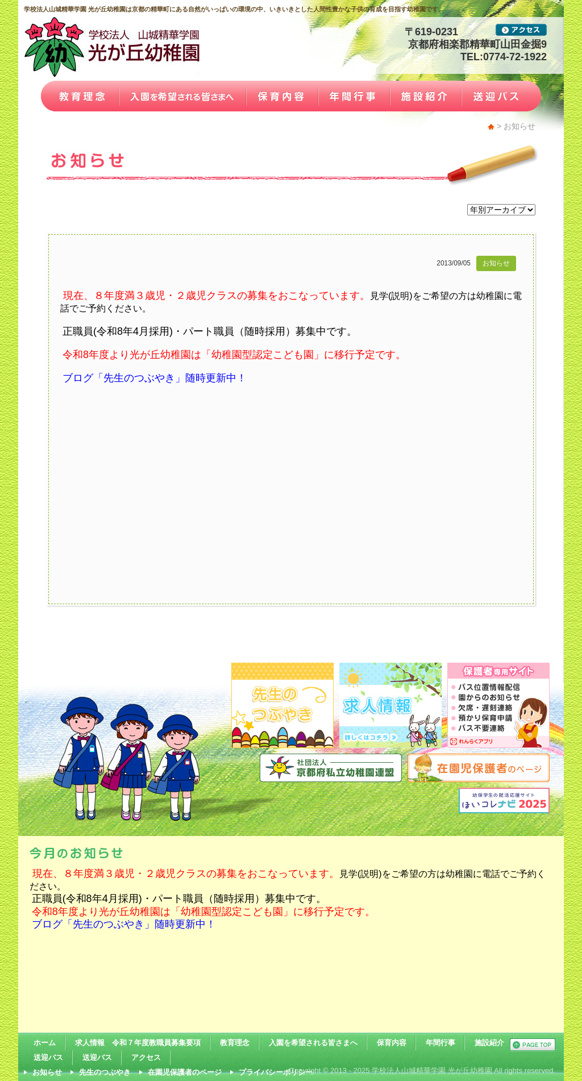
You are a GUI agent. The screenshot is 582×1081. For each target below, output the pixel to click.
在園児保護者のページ (185, 1072)
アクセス (146, 1057)
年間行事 (440, 1042)
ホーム (45, 1042)
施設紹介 (489, 1042)
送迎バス (48, 1057)
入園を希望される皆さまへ (313, 1042)
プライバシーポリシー (276, 1072)
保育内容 (391, 1042)
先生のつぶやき (105, 1072)
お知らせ (496, 263)
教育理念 (235, 1042)
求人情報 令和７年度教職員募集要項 (138, 1042)
